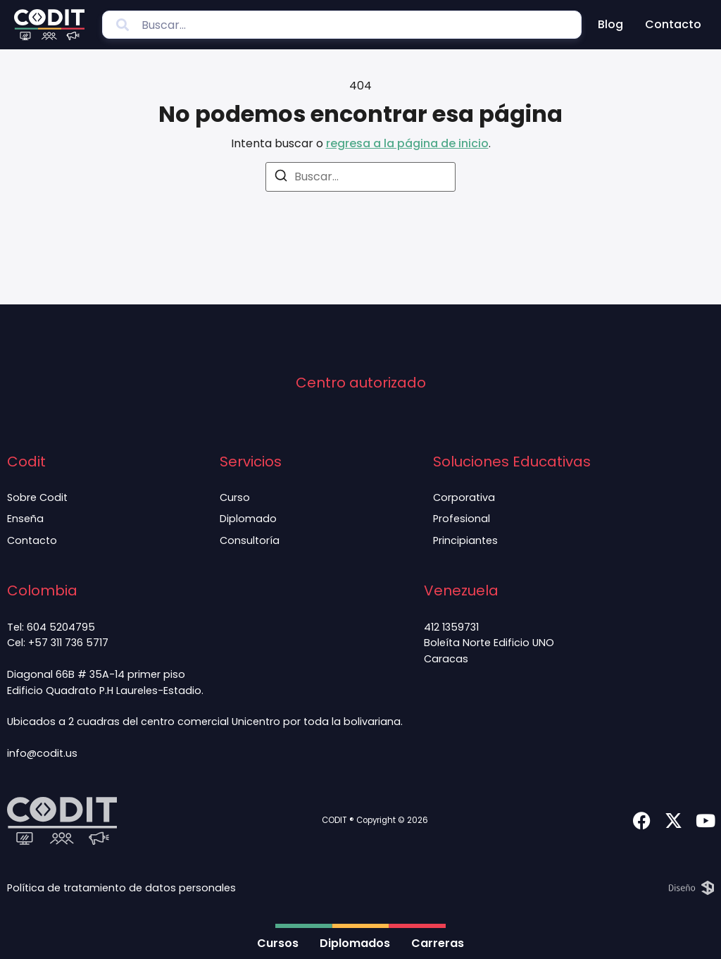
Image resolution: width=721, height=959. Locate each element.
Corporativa (464, 497)
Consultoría (249, 540)
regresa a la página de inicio (407, 143)
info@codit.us (42, 753)
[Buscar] (281, 178)
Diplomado (247, 519)
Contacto (673, 24)
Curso (234, 497)
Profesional (461, 519)
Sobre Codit (37, 497)
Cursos (278, 943)
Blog (610, 24)
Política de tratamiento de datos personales (121, 888)
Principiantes (465, 540)
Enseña (25, 519)
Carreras (437, 943)
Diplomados (355, 943)
